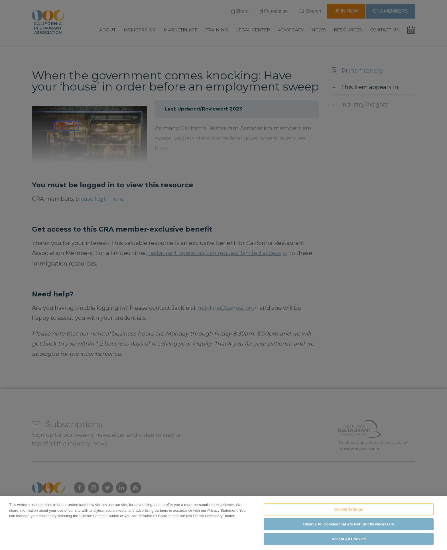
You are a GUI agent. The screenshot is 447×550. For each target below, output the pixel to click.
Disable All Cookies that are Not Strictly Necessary (348, 529)
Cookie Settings (348, 515)
